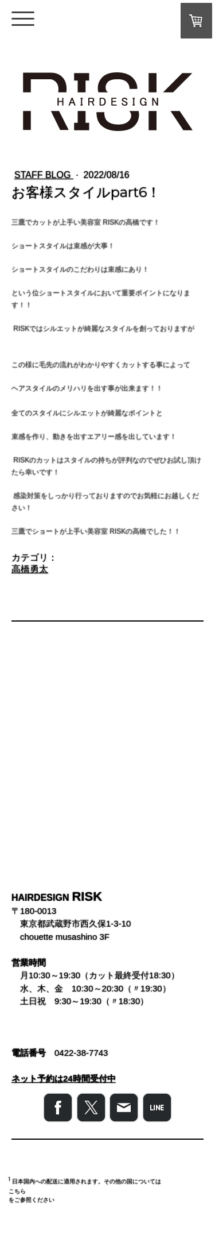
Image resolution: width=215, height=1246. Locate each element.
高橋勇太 (29, 569)
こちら (17, 1191)
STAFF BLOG (43, 175)
